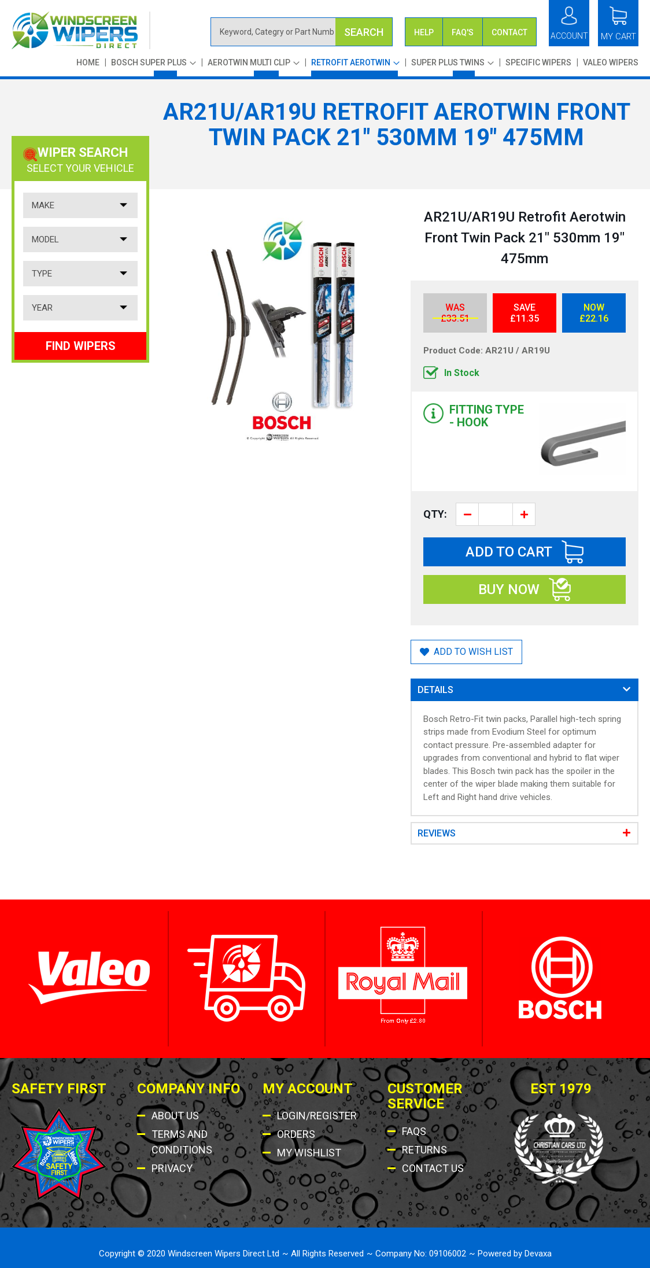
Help (424, 32)
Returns (424, 1150)
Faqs (414, 1131)
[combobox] (301, 31)
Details (435, 689)
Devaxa (538, 1253)
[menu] (354, 67)
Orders (296, 1134)
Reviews (437, 833)
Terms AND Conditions (182, 1142)
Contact (509, 32)
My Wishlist (309, 1153)
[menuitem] (153, 67)
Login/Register (317, 1116)
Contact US (433, 1168)
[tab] (524, 690)
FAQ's (463, 32)
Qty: (435, 514)
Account (569, 35)
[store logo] (81, 30)
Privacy (172, 1168)
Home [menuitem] (87, 62)
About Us (175, 1116)
